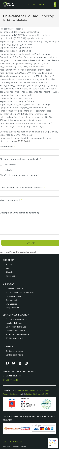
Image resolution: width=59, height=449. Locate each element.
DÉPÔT (41, 4)
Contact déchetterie (14, 354)
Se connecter (11, 275)
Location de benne (14, 323)
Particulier (8, 170)
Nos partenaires (12, 307)
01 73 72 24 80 (22, 141)
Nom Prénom (7, 146)
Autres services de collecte (17, 334)
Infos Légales (16, 442)
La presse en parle (13, 296)
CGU (5, 442)
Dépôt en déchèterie (15, 338)
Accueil (9, 264)
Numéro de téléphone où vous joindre (19, 175)
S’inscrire (10, 272)
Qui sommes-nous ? (14, 288)
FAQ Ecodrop (11, 303)
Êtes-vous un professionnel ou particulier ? (20, 159)
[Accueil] (4, 20)
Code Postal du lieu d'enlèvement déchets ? (22, 187)
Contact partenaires (14, 351)
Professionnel (10, 164)
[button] (55, 4)
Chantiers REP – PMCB (15, 330)
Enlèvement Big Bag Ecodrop (17, 20)
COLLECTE (30, 4)
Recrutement (11, 300)
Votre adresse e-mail (11, 200)
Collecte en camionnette (16, 319)
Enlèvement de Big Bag (16, 326)
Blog (8, 268)
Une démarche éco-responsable (20, 292)
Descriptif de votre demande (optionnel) (19, 212)
